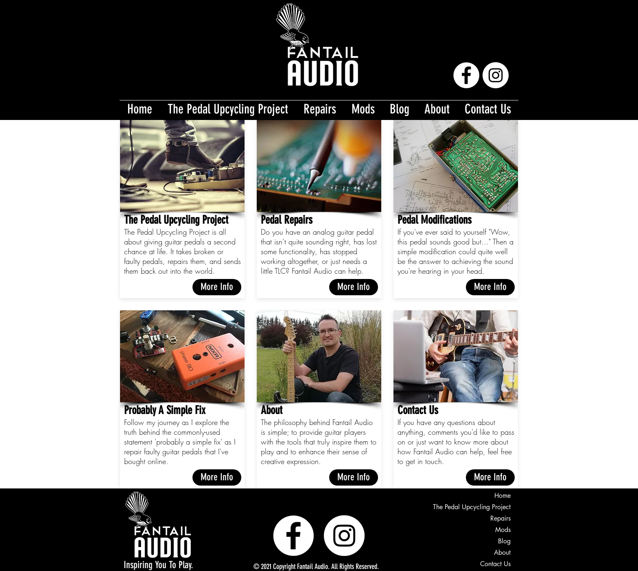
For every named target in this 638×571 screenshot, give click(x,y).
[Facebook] (466, 75)
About (502, 552)
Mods (503, 529)
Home (502, 495)
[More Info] (216, 287)
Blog (504, 541)
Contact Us (495, 564)
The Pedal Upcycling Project (472, 507)
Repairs (500, 518)
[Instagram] (496, 75)
